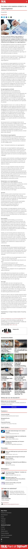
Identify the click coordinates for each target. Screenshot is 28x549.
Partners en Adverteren (6, 512)
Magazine (3, 521)
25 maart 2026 (18, 346)
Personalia (4, 448)
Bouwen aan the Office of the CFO (13, 482)
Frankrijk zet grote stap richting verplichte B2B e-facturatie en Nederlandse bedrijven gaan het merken (6, 350)
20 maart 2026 (18, 360)
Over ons (3, 529)
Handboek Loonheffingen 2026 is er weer (6, 378)
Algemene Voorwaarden (6, 535)
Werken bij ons (4, 531)
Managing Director (5, 418)
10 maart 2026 (4, 388)
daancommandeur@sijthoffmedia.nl (11, 504)
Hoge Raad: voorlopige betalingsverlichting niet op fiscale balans (21, 364)
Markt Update (5, 427)
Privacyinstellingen (5, 537)
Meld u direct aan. (13, 324)
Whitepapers (4, 468)
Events (2, 516)
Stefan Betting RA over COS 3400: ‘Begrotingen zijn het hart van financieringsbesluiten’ (21, 378)
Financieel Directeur (5, 422)
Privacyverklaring (5, 533)
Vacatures (4, 411)
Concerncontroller (5, 414)
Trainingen (3, 518)
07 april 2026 (4, 346)
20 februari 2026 (18, 388)
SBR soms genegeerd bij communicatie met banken (21, 350)
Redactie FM (4, 14)
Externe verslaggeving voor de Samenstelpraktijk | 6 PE (13, 318)
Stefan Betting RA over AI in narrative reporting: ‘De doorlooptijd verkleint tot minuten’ (21, 392)
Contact (3, 527)
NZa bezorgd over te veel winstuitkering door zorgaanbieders (7, 364)
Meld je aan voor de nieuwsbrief (10, 397)
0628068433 (6, 502)
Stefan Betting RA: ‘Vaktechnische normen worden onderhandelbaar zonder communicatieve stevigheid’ (6, 392)
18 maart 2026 (18, 374)
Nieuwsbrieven (4, 514)
